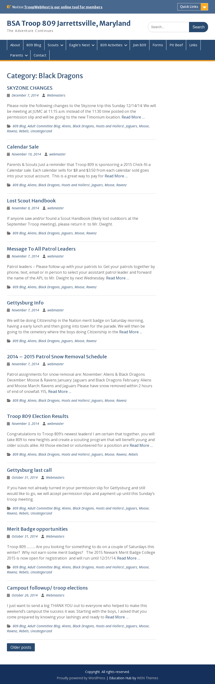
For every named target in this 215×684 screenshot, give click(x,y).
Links (193, 44)
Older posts (20, 647)
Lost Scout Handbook (31, 201)
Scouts (53, 44)
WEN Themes (147, 678)
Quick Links (189, 7)
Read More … (133, 117)
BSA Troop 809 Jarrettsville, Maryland (69, 23)
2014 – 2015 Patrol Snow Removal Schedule (57, 357)
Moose (144, 126)
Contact (40, 55)
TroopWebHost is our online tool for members (63, 7)
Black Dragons (83, 126)
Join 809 (139, 44)
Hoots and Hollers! (110, 126)
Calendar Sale (23, 147)
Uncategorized (41, 131)
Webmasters (56, 95)
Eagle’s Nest (79, 44)
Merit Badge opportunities (37, 529)
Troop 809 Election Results (37, 416)
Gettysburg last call (29, 470)
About (15, 44)
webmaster (57, 154)
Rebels (24, 131)
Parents (16, 55)
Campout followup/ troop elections (47, 588)
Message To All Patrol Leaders (41, 249)
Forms (158, 44)
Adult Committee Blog (44, 126)
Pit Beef (176, 44)
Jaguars (131, 126)
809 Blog (33, 44)
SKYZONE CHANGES (29, 88)
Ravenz (12, 131)
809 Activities (111, 44)
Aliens (66, 126)
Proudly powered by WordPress (81, 678)
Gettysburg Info (25, 303)
